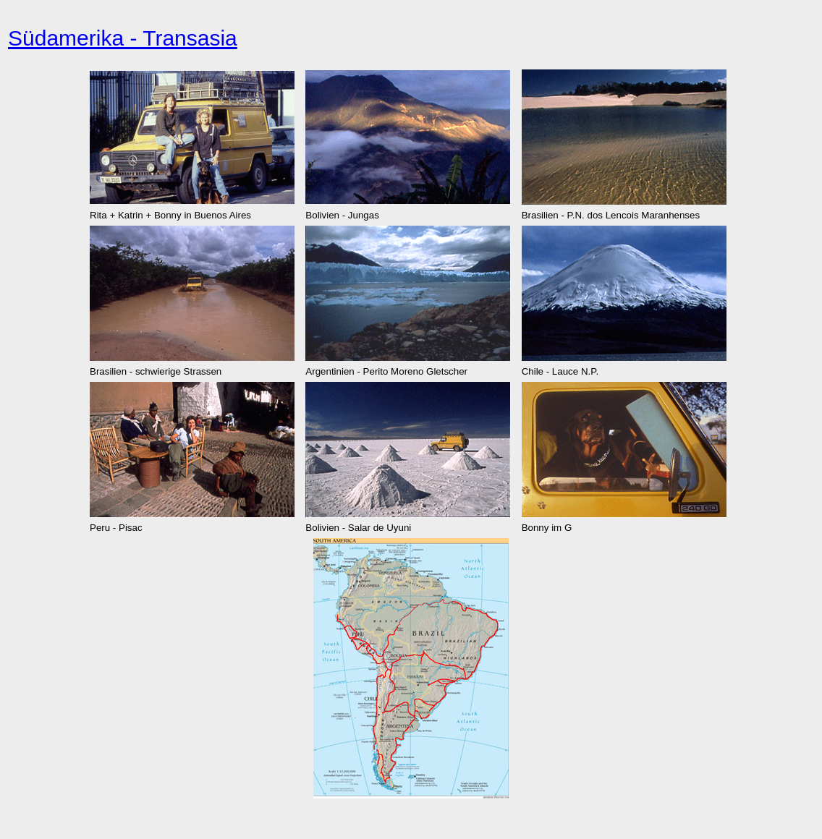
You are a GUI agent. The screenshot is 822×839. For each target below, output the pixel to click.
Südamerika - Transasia (122, 38)
